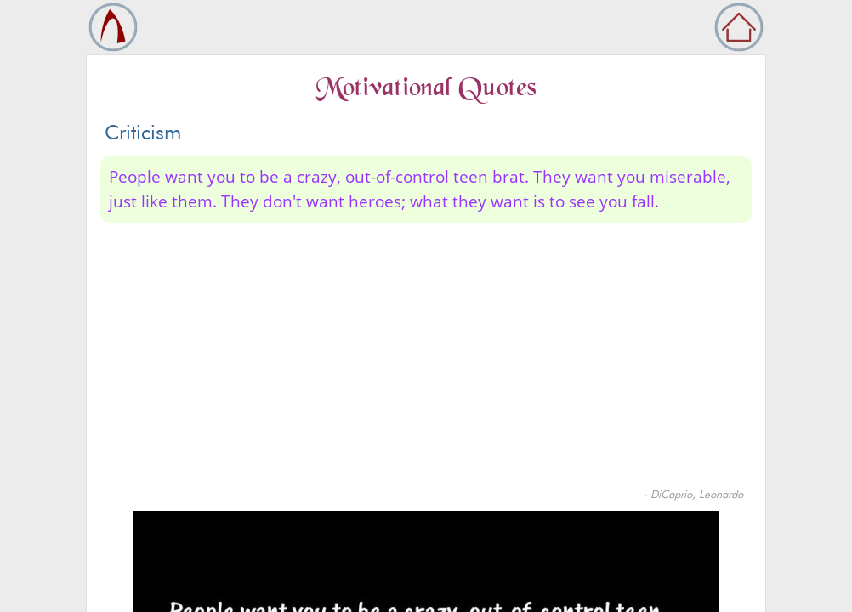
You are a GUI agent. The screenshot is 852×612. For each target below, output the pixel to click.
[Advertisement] (426, 359)
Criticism (143, 132)
